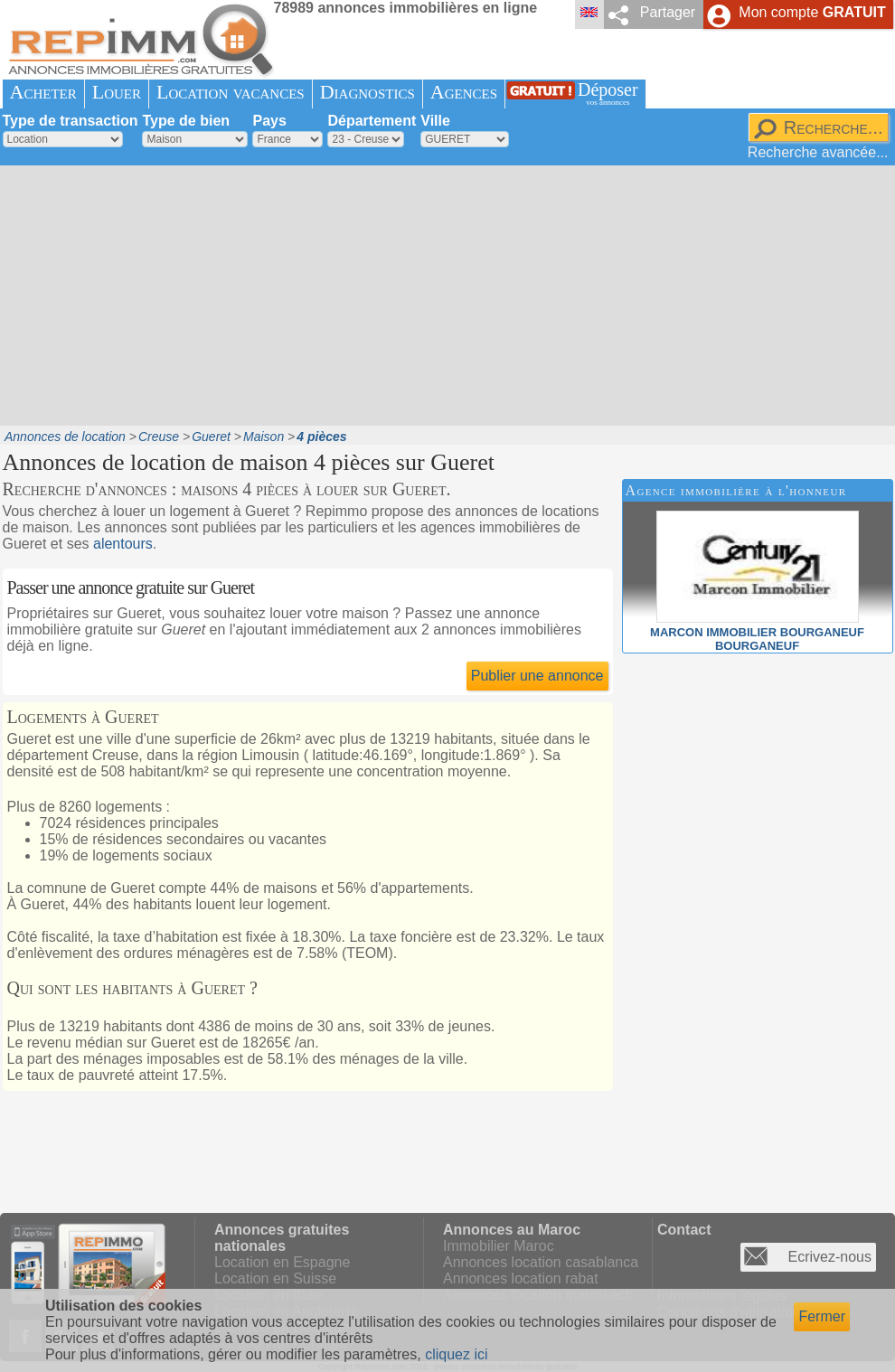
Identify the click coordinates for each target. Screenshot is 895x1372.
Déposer (608, 94)
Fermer (821, 1316)
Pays (269, 120)
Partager (667, 12)
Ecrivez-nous (829, 1256)
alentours (123, 543)
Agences (463, 91)
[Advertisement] (305, 293)
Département (371, 120)
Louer (116, 91)
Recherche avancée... (818, 152)
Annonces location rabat (520, 1278)
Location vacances (230, 91)
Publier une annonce (537, 675)
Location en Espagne (282, 1262)
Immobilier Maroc (498, 1246)
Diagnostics (367, 91)
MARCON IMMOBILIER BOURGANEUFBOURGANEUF (757, 632)
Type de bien (186, 120)
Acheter (43, 91)
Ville (435, 120)
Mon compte (812, 12)
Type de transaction (70, 120)
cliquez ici (456, 1354)
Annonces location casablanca (540, 1262)
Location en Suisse (275, 1278)
